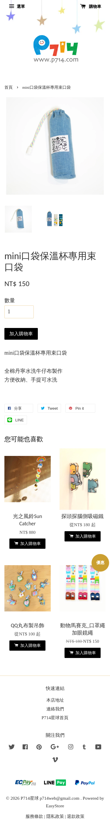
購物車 (90, 7)
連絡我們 (55, 708)
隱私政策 (55, 816)
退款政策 (75, 816)
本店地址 (55, 700)
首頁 (8, 87)
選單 (17, 7)
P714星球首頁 (55, 717)
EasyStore (55, 805)
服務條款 (34, 816)
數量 (9, 300)
